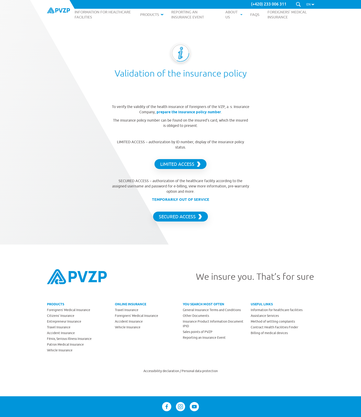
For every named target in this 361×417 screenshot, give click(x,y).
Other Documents (196, 316)
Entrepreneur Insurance (64, 321)
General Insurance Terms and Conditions (212, 310)
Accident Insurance (61, 333)
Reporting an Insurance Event (204, 337)
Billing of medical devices (269, 333)
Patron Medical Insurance (65, 344)
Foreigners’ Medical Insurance (68, 310)
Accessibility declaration (161, 371)
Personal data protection (200, 371)
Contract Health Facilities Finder (274, 327)
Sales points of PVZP (198, 332)
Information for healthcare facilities (277, 310)
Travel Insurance (58, 327)
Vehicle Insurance (60, 350)
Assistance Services (265, 316)
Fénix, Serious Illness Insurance (69, 339)
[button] (310, 4)
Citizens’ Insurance (60, 316)
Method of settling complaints (273, 321)
